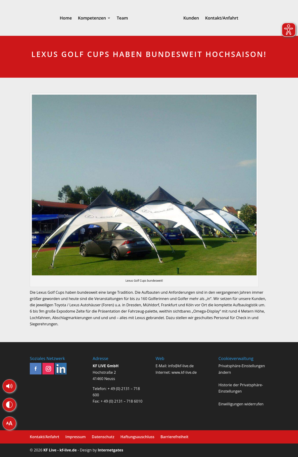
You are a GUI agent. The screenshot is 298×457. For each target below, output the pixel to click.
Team (122, 18)
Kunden (191, 18)
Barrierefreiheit (174, 436)
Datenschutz (103, 436)
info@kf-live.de (181, 365)
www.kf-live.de (184, 372)
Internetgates (110, 450)
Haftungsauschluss (137, 436)
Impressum (75, 436)
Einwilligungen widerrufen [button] (241, 404)
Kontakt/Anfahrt (221, 18)
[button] (9, 386)
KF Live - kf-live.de (60, 450)
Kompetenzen (92, 18)
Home (66, 18)
